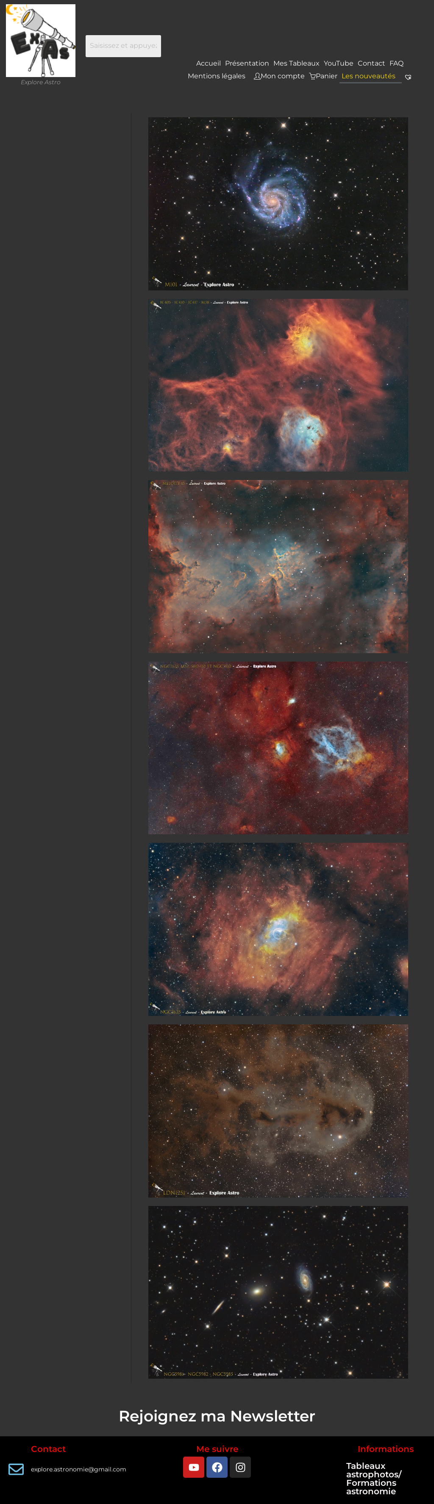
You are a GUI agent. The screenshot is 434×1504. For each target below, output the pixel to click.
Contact (371, 63)
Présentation (247, 63)
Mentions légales (216, 76)
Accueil (208, 63)
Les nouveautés (368, 76)
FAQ (396, 63)
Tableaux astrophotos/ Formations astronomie (373, 1478)
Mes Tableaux (296, 63)
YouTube (338, 63)
